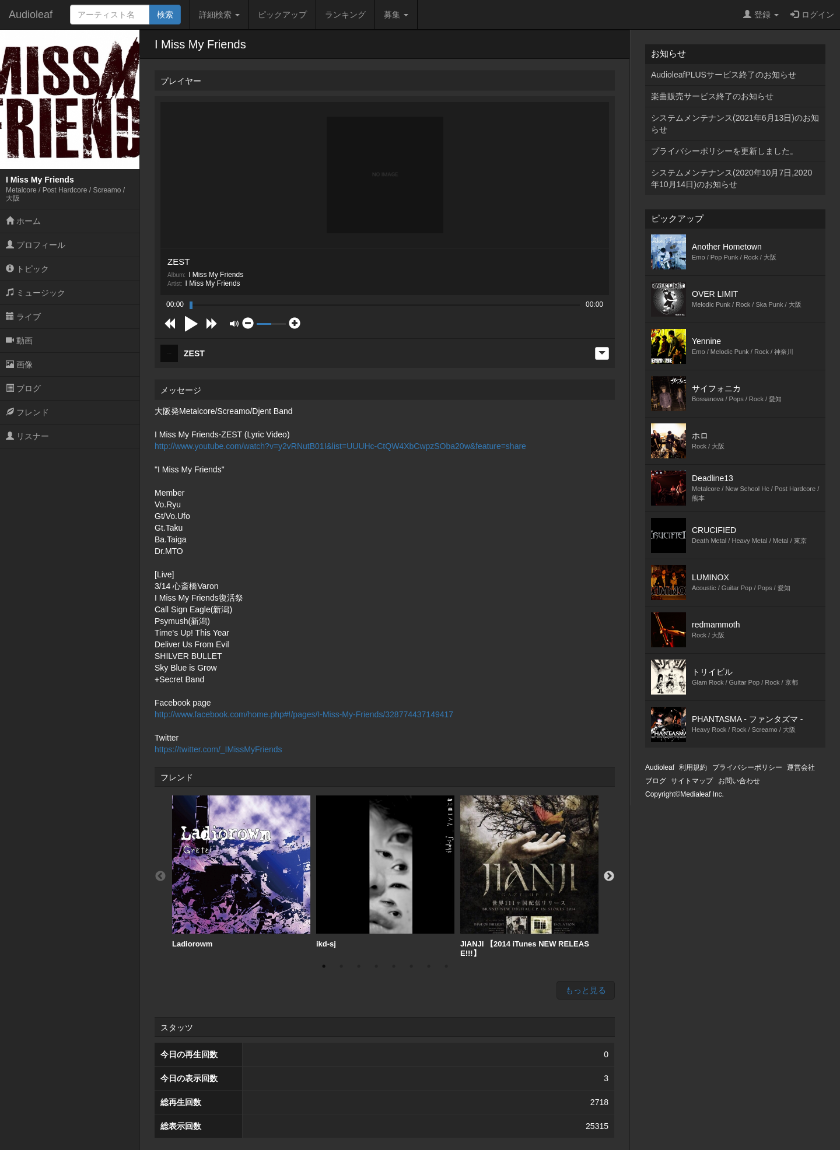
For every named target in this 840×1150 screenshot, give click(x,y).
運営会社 (801, 767)
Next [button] (609, 876)
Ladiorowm (241, 871)
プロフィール (35, 245)
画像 (19, 364)
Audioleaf (30, 14)
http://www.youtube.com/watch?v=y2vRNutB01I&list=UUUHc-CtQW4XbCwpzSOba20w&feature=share (340, 446)
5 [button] (394, 966)
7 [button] (429, 966)
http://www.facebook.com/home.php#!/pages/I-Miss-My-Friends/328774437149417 (304, 714)
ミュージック (35, 292)
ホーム (23, 221)
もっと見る (585, 990)
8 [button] (446, 966)
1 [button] (324, 966)
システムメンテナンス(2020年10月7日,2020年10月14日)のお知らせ (731, 178)
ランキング (345, 14)
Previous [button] (160, 876)
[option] (241, 872)
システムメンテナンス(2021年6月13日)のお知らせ (735, 123)
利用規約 (693, 767)
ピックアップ (282, 14)
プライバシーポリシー (747, 767)
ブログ (23, 388)
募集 (396, 14)
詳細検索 (219, 14)
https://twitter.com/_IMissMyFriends (218, 749)
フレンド (27, 412)
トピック (27, 269)
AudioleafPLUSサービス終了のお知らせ (723, 74)
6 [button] (411, 966)
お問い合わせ (739, 781)
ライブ (23, 316)
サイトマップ (692, 781)
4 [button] (376, 966)
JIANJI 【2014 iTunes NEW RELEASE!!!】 (529, 876)
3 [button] (359, 966)
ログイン (812, 14)
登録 (761, 14)
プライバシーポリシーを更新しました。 (724, 151)
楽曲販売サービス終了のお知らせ (712, 96)
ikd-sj (385, 871)
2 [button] (341, 966)
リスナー (27, 436)
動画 (19, 340)
